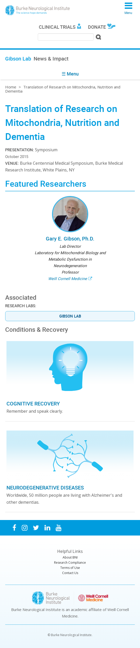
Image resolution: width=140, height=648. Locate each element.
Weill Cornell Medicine (67, 278)
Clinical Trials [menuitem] (57, 27)
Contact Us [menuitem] (70, 573)
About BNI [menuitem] (70, 557)
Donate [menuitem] (97, 27)
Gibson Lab (70, 316)
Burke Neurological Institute (37, 10)
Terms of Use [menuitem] (70, 568)
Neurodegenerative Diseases (45, 487)
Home (10, 86)
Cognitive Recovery (33, 403)
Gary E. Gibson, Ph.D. (70, 238)
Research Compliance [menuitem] (70, 562)
